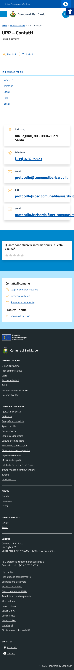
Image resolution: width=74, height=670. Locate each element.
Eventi (5, 527)
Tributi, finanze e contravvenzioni (18, 470)
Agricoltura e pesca (11, 411)
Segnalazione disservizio (14, 581)
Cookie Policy (8, 615)
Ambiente (7, 416)
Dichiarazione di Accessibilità (16, 630)
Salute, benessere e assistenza (17, 465)
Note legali (7, 625)
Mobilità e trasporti (11, 460)
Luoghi (5, 522)
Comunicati (7, 501)
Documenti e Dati (10, 395)
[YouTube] (9, 653)
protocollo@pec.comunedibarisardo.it (25, 561)
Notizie (5, 496)
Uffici (4, 375)
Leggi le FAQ (8, 572)
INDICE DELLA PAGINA (37, 72)
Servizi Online (9, 611)
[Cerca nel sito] (65, 14)
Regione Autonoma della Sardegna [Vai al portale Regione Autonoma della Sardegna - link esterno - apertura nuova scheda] (17, 4)
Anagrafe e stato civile (13, 421)
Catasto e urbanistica (12, 436)
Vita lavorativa (9, 479)
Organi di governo (10, 366)
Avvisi (5, 506)
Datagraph (67, 666)
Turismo (5, 474)
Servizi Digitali (9, 606)
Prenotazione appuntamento (16, 577)
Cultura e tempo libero (13, 440)
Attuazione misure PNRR (14, 591)
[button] (70, 11)
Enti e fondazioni (10, 380)
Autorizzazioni (9, 431)
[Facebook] (10, 647)
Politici (5, 385)
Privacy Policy (9, 620)
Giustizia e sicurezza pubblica (16, 450)
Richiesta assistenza (12, 586)
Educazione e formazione (14, 445)
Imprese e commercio (12, 455)
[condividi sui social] (9, 54)
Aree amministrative (12, 370)
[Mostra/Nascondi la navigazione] (3, 14)
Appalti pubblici (9, 426)
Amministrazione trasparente (16, 596)
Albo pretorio (8, 601)
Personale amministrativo (14, 390)
